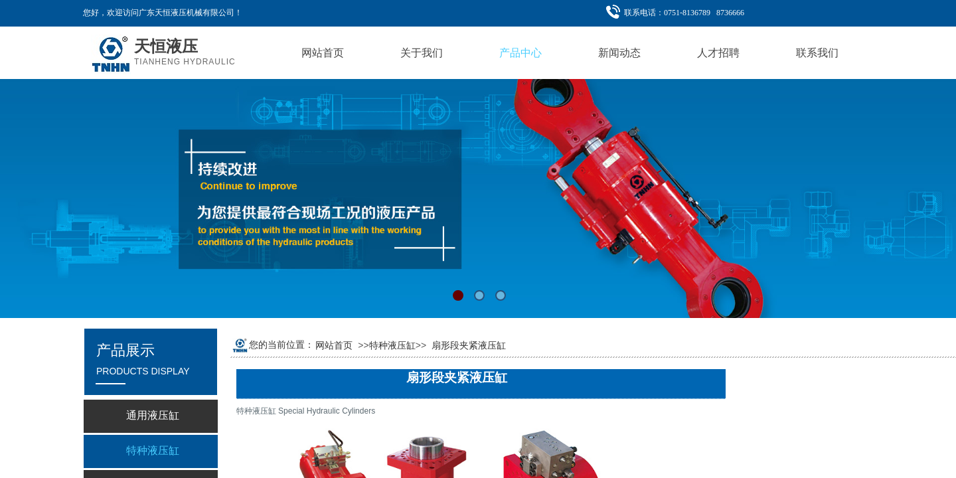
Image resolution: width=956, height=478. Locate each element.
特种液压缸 (392, 346)
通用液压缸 (152, 415)
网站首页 (334, 346)
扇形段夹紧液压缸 (469, 346)
